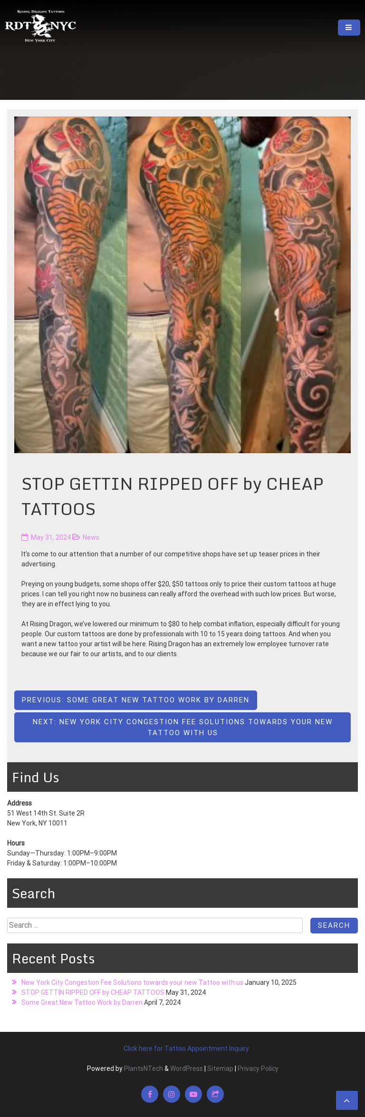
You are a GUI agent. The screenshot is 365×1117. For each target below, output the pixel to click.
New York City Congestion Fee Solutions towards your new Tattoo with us (132, 982)
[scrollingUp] (347, 1100)
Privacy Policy (258, 1068)
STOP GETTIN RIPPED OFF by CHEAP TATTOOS (92, 992)
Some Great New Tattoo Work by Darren (82, 1002)
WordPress (186, 1068)
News (91, 537)
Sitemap (220, 1068)
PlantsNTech (143, 1068)
